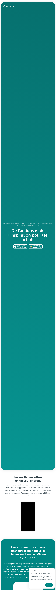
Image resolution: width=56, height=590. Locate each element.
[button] (50, 6)
